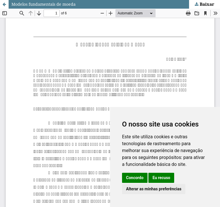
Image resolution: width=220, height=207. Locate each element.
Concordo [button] (135, 177)
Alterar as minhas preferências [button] (153, 189)
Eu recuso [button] (161, 177)
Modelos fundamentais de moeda (43, 4)
